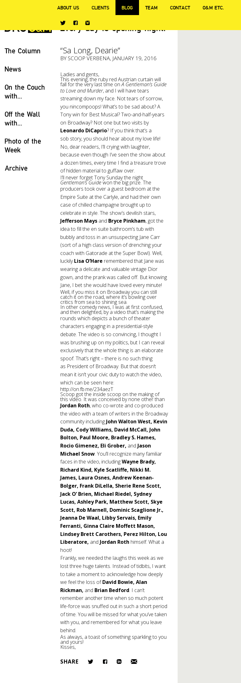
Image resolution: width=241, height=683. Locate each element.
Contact (180, 7)
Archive (16, 168)
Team (151, 7)
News (13, 69)
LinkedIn (119, 661)
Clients (100, 7)
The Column (23, 50)
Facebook (75, 22)
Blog (127, 7)
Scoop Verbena (89, 58)
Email (134, 661)
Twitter (63, 23)
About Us (68, 7)
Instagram (87, 23)
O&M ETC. (213, 7)
